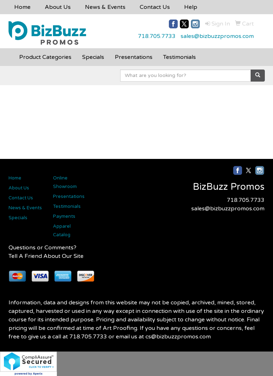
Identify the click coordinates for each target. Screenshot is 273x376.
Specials (18, 218)
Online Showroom (65, 182)
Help (190, 7)
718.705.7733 (157, 36)
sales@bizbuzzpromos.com (217, 36)
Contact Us (155, 7)
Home (22, 7)
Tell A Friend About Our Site (46, 256)
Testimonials (67, 206)
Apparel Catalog (62, 230)
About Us (58, 7)
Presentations (69, 196)
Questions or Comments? (42, 247)
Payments (64, 216)
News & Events (105, 7)
